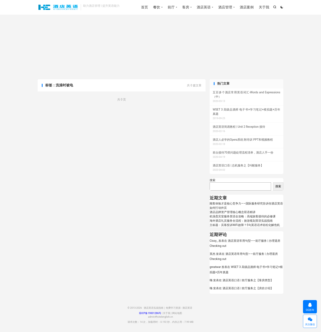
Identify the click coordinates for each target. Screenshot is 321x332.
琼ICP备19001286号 (150, 313)
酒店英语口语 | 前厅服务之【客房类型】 (248, 280)
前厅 (171, 7)
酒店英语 (204, 7)
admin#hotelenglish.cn (160, 316)
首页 (144, 7)
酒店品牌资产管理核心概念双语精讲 (232, 212)
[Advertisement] (160, 47)
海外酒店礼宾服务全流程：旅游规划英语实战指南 (241, 220)
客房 (185, 7)
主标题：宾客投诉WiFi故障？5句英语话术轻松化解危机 (245, 225)
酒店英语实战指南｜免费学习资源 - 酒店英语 (58, 7)
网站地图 (177, 313)
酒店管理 (225, 7)
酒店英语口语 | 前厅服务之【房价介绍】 (248, 288)
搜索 (212, 180)
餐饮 (156, 7)
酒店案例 (247, 7)
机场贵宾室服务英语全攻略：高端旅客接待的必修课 (243, 216)
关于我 (264, 7)
